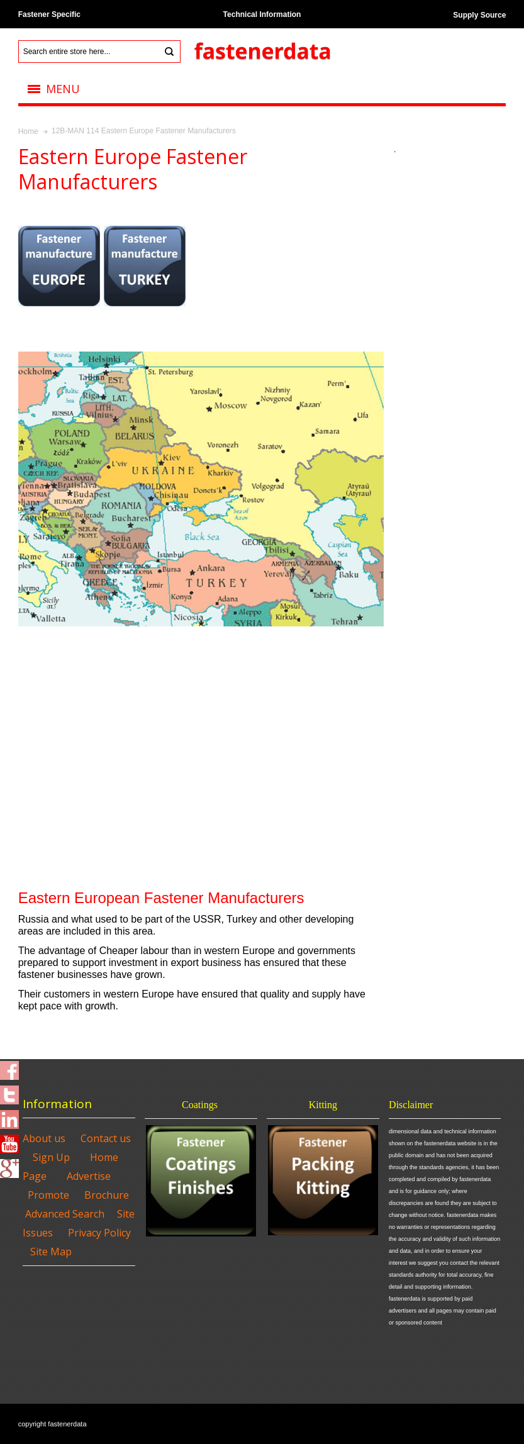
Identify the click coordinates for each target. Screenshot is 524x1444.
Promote (48, 1195)
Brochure (106, 1195)
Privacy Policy (99, 1233)
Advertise (89, 1176)
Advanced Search (64, 1214)
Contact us (106, 1138)
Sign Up (51, 1157)
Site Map (51, 1251)
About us (44, 1138)
